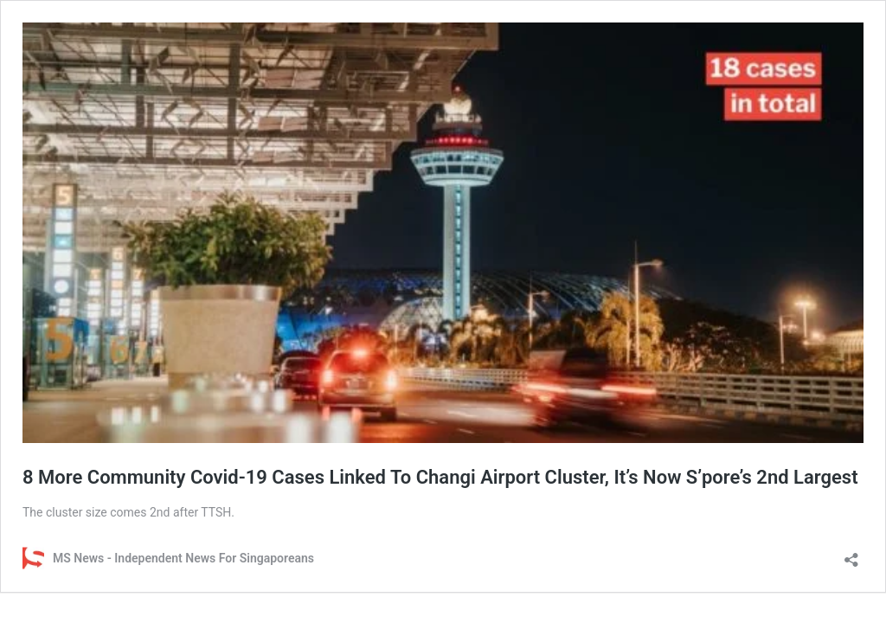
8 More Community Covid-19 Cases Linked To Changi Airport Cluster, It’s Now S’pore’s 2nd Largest (440, 477)
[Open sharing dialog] (851, 554)
